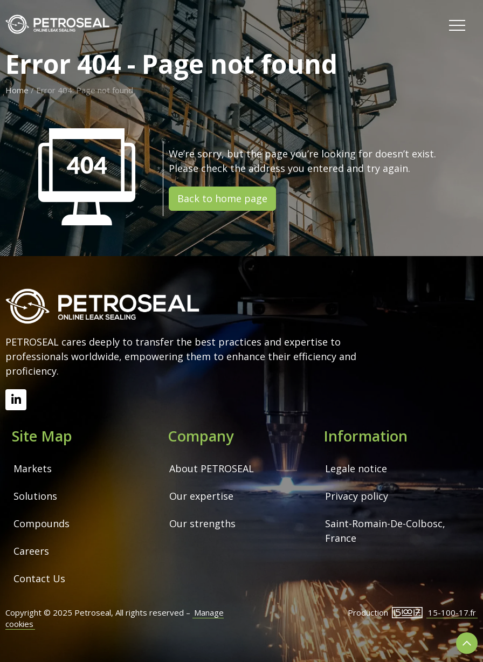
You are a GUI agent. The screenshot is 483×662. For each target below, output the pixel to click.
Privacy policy (356, 495)
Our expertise (201, 495)
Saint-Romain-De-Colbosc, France (386, 530)
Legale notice (356, 468)
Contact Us (39, 578)
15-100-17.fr (452, 612)
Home (17, 90)
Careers (31, 550)
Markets (32, 468)
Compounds (41, 523)
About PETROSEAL (211, 468)
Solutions (35, 495)
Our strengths (202, 523)
